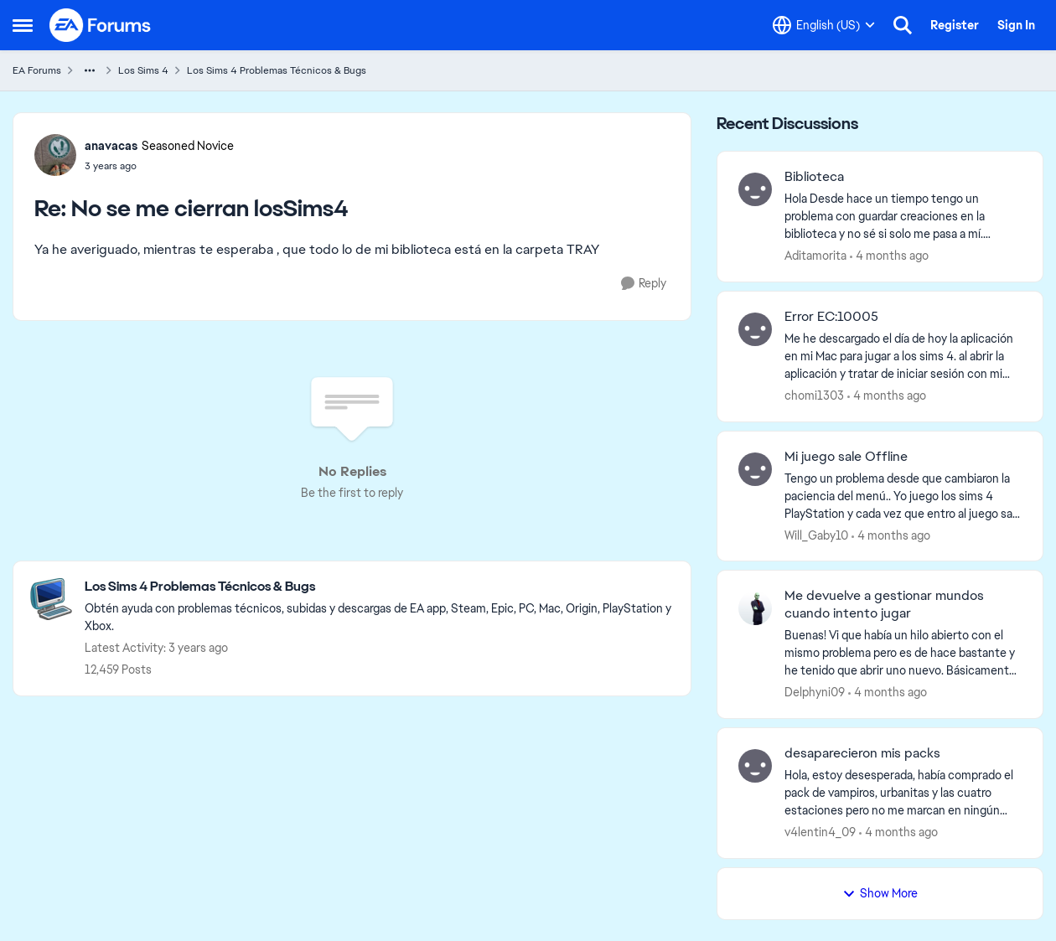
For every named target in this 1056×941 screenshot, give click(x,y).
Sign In (1016, 25)
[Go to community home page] (100, 25)
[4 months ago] (889, 256)
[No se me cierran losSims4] (159, 165)
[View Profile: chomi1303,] (755, 329)
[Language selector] (824, 25)
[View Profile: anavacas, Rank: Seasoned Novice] (55, 155)
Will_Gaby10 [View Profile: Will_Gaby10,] (816, 534)
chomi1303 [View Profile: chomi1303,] (814, 395)
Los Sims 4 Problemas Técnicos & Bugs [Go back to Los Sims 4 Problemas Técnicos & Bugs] (276, 70)
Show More (880, 893)
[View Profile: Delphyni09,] (755, 608)
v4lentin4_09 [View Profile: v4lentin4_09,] (820, 832)
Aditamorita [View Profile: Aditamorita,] (815, 255)
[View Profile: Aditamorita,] (755, 189)
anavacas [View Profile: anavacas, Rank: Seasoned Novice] (111, 145)
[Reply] (644, 283)
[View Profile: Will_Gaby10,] (755, 469)
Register (954, 25)
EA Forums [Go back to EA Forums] (37, 70)
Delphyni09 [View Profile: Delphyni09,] (814, 692)
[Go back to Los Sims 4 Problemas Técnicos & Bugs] (379, 587)
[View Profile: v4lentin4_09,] (755, 766)
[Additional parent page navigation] (90, 70)
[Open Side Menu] (22, 25)
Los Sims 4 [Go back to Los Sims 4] (143, 70)
